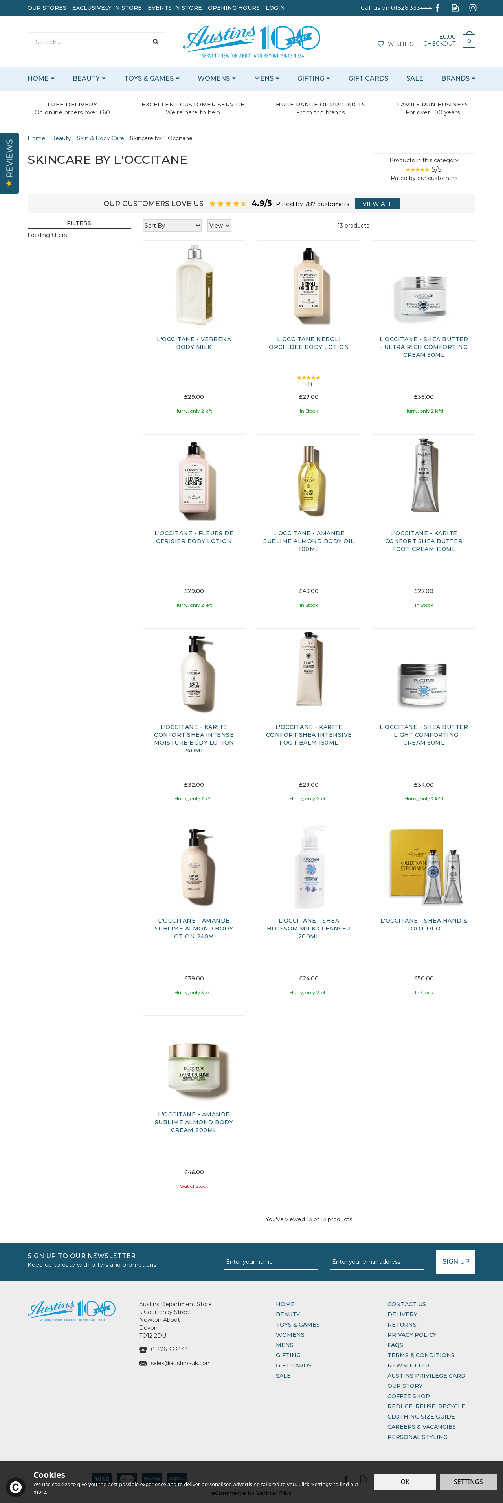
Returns (402, 1324)
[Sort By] (172, 225)
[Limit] (219, 225)
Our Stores (47, 7)
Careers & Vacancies (421, 1426)
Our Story (404, 1385)
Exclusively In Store (107, 7)
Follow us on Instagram (473, 8)
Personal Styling (417, 1437)
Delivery (402, 1314)
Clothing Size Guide (421, 1416)
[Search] (88, 42)
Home (285, 1304)
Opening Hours (234, 7)
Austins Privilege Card (426, 1375)
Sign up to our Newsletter (123, 1259)
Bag (466, 39)
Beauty (288, 1314)
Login (275, 7)
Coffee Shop (408, 1396)
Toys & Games (298, 1324)
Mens (285, 1345)
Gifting (288, 1355)
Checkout (439, 43)
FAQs (395, 1345)
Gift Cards (294, 1365)
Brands (455, 78)
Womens (290, 1334)
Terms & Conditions (421, 1355)
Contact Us (406, 1304)
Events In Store (175, 7)
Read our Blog (455, 8)
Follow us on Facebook (437, 8)
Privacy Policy (412, 1334)
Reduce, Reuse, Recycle (426, 1406)
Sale (283, 1375)
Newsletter (408, 1365)
